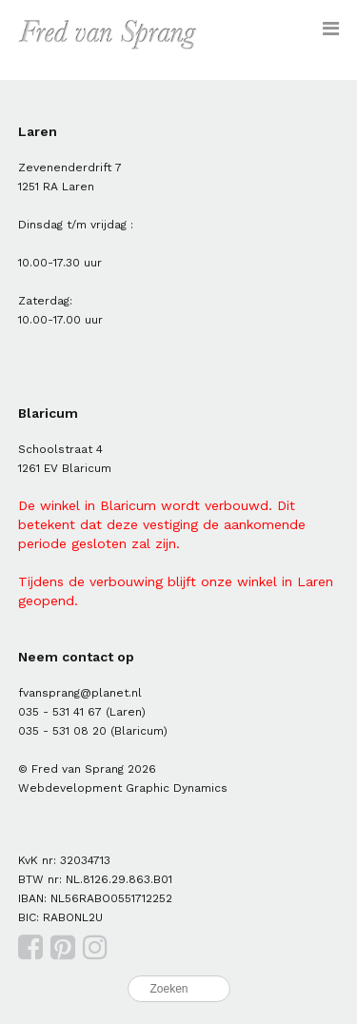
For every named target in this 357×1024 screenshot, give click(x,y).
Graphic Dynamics (177, 788)
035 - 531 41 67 (60, 712)
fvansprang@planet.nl (80, 692)
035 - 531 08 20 (62, 731)
